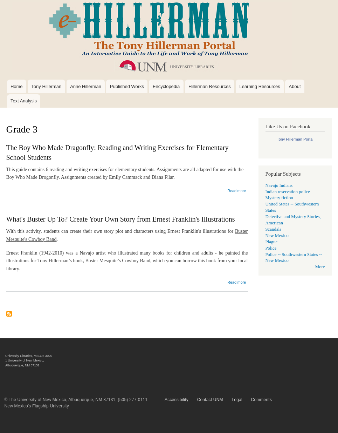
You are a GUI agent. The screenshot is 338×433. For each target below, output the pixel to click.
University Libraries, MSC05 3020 (28, 356)
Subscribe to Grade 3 (9, 316)
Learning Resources (259, 86)
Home (17, 86)
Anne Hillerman (85, 86)
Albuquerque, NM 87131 (22, 365)
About (295, 86)
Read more (236, 191)
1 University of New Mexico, (24, 360)
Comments (261, 399)
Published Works (127, 86)
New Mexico (277, 235)
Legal (237, 399)
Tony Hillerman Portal (295, 139)
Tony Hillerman (46, 86)
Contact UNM (210, 399)
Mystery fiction (279, 197)
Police (271, 248)
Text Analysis (24, 100)
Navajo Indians (279, 185)
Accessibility (176, 399)
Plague (271, 241)
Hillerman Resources (209, 86)
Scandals (273, 229)
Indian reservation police (287, 191)
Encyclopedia (166, 86)
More (320, 266)
